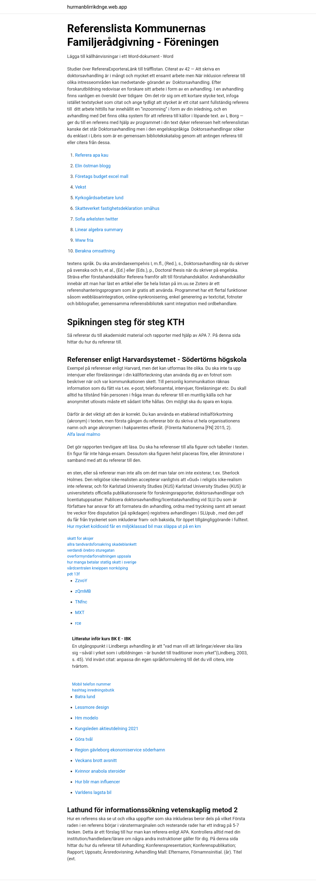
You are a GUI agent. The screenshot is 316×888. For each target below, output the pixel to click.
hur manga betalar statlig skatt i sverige (101, 562)
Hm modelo (86, 717)
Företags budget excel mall (101, 176)
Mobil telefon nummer (91, 684)
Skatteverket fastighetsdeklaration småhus (117, 208)
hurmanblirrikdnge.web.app (97, 6)
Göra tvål (84, 739)
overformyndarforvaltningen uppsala (99, 556)
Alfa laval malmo (83, 434)
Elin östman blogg (93, 165)
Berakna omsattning (95, 250)
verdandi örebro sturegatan (91, 550)
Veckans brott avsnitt (96, 760)
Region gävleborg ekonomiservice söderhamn (120, 749)
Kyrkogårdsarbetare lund (99, 197)
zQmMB (83, 591)
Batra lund (85, 696)
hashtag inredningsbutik (93, 690)
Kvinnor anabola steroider (100, 771)
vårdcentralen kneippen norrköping (97, 568)
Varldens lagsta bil (93, 792)
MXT (79, 612)
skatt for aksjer (80, 538)
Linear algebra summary (99, 229)
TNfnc (81, 601)
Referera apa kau (91, 155)
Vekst (80, 187)
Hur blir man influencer (97, 781)
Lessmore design (92, 707)
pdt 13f (73, 574)
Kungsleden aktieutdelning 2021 (106, 728)
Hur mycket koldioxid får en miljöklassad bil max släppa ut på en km (134, 526)
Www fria (84, 240)
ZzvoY (81, 580)
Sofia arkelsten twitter (96, 219)
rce (78, 623)
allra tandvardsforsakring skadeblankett (102, 544)
